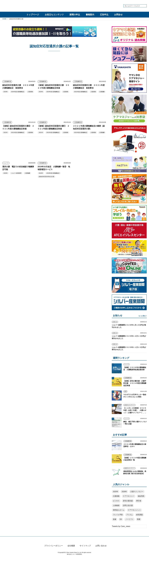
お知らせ (115, 321)
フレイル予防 (118, 515)
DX (121, 519)
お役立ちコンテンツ (54, 14)
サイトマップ (85, 550)
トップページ (32, 14)
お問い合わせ (101, 550)
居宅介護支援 (128, 501)
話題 (125, 391)
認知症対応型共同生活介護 (46, 176)
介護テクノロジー (136, 491)
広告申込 (104, 14)
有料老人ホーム (118, 510)
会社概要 (71, 550)
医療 (138, 519)
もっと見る (142, 316)
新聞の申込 (74, 14)
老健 (114, 519)
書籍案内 (90, 14)
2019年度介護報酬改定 (52, 173)
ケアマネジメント (134, 510)
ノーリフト (129, 519)
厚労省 (138, 501)
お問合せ (118, 14)
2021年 (5, 132)
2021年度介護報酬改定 (80, 91)
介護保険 (30, 91)
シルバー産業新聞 (16, 173)
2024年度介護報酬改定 (17, 91)
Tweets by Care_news (121, 526)
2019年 (41, 173)
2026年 (124, 491)
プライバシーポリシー (53, 550)
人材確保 (116, 505)
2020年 (5, 173)
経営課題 (139, 515)
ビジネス (116, 501)
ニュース (5, 163)
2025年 (115, 491)
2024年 (5, 91)
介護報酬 (101, 91)
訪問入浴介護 (128, 505)
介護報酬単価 (7, 81)
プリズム (129, 515)
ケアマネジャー (128, 496)
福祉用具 (141, 496)
